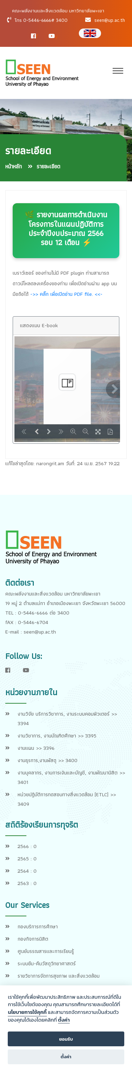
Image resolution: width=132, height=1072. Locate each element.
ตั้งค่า (64, 1020)
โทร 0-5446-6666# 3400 (41, 20)
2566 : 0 (27, 846)
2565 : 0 (27, 858)
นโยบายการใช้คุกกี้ (27, 1012)
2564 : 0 (27, 871)
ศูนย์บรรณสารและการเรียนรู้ (46, 951)
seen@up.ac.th (109, 20)
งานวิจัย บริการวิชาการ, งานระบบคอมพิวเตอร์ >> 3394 (67, 719)
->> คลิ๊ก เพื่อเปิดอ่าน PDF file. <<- (66, 294)
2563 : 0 (27, 883)
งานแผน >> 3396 (36, 748)
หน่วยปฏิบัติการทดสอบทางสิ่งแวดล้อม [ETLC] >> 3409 (67, 799)
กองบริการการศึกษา (38, 926)
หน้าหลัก (13, 166)
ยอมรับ (66, 1039)
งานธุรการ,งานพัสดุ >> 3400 (47, 760)
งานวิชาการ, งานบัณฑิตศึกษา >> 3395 (57, 735)
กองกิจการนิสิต (33, 939)
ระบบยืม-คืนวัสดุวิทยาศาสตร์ (47, 963)
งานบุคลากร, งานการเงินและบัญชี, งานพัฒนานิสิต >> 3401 (71, 777)
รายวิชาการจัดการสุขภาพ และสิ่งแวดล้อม (59, 976)
